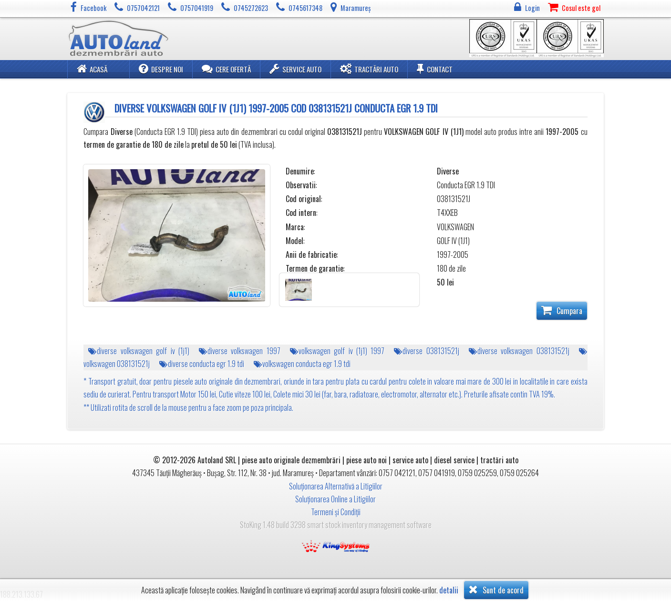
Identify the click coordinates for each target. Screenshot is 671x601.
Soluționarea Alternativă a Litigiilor (335, 486)
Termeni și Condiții (336, 512)
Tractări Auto (369, 68)
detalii (448, 590)
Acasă (92, 68)
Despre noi (161, 68)
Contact (435, 68)
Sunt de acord (496, 589)
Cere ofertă (226, 68)
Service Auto (295, 68)
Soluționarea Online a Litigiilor (335, 499)
